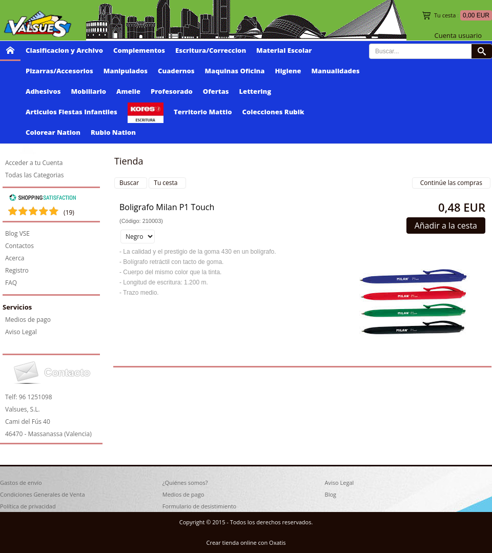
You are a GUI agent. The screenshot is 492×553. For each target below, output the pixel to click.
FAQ (11, 282)
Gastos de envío (21, 482)
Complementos (139, 50)
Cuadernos (176, 70)
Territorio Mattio (203, 111)
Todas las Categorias (34, 175)
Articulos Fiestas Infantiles (71, 111)
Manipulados (126, 70)
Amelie (128, 91)
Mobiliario (88, 91)
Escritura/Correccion (210, 50)
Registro (17, 270)
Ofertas (216, 91)
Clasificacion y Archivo (64, 50)
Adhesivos (43, 91)
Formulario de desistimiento (199, 506)
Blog (330, 494)
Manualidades (336, 70)
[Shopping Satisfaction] (42, 199)
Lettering (255, 91)
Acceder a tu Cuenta (34, 162)
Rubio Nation (113, 132)
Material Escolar (284, 50)
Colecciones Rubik (273, 111)
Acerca (14, 258)
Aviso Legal (21, 331)
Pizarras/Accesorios (59, 70)
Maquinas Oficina (235, 70)
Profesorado (172, 91)
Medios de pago (28, 319)
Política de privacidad (28, 506)
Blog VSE (17, 233)
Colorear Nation (53, 132)
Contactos (19, 245)
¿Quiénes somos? (185, 482)
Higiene (288, 70)
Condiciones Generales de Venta (42, 494)
